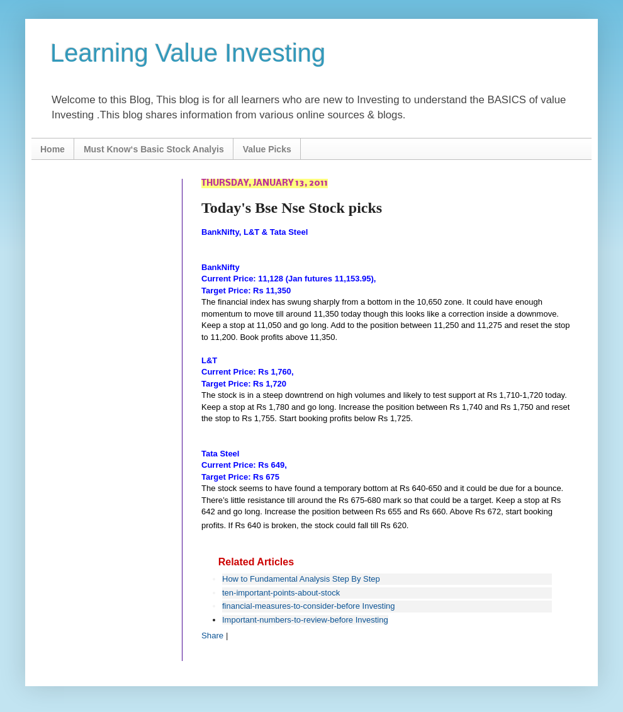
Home (52, 149)
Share (212, 635)
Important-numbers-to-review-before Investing (305, 619)
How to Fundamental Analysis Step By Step (301, 579)
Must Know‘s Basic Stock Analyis (154, 149)
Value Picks (267, 149)
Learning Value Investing (187, 53)
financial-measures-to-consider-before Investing (308, 606)
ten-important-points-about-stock (281, 592)
